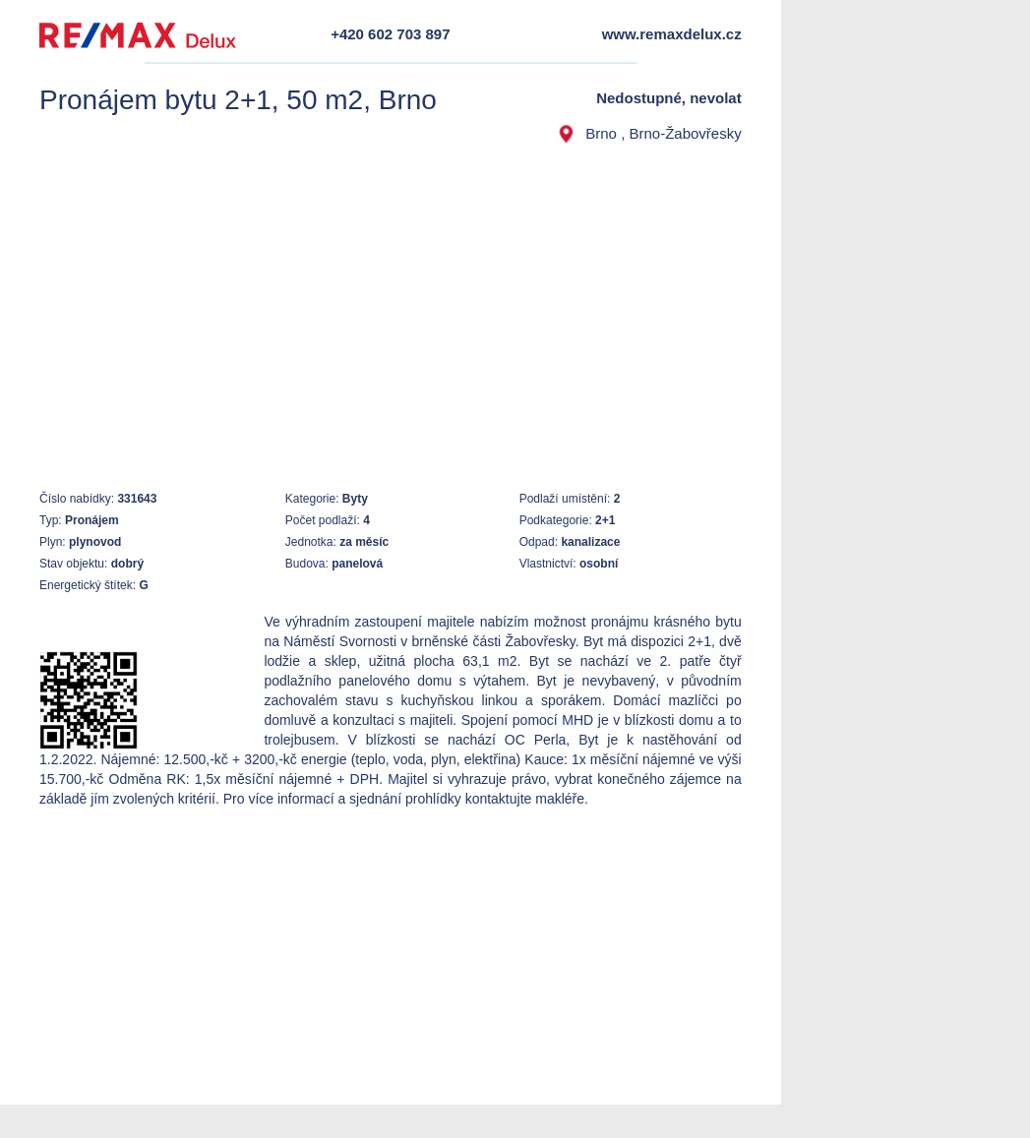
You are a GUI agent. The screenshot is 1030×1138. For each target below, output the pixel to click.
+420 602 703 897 (390, 34)
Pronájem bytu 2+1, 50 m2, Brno (238, 100)
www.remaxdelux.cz (672, 34)
